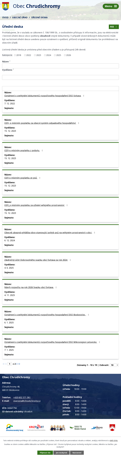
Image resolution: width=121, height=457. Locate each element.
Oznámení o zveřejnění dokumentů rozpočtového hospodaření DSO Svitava (44, 95)
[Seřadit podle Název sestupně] (10, 61)
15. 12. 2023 (10, 130)
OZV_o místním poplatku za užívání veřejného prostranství (36, 205)
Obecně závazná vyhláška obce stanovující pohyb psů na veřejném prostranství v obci (50, 232)
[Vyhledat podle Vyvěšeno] (60, 77)
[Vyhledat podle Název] (60, 66)
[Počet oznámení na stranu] (114, 365)
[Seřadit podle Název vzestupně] (10, 60)
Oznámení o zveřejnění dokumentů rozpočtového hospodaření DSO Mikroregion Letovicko (52, 342)
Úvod (5, 17)
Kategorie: (7, 54)
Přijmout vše (45, 453)
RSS (114, 26)
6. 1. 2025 (9, 322)
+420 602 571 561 (21, 397)
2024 (48, 55)
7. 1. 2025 (9, 349)
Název (5, 61)
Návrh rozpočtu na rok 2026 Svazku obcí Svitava (31, 287)
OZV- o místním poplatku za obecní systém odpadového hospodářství (42, 123)
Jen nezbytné (61, 453)
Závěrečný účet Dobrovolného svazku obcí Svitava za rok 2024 (38, 259)
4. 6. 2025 (9, 267)
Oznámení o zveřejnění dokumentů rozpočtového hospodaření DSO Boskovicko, (47, 314)
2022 (28, 55)
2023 (38, 55)
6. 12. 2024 (9, 240)
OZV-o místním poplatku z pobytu (24, 150)
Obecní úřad (20, 17)
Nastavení (77, 453)
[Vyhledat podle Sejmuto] (60, 88)
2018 (18, 55)
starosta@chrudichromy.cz (27, 400)
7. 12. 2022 (9, 103)
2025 (58, 55)
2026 (68, 55)
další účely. (114, 440)
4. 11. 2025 (9, 295)
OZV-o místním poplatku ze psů (22, 177)
